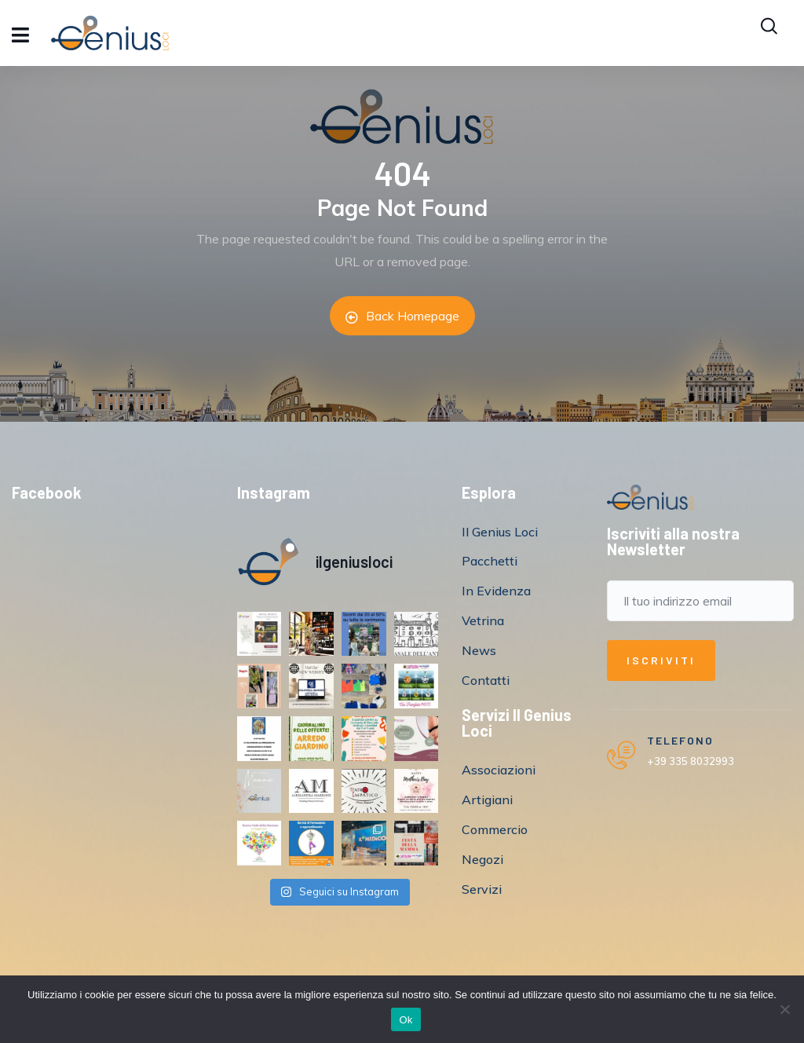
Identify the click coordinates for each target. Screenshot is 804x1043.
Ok (405, 1020)
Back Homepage (402, 316)
